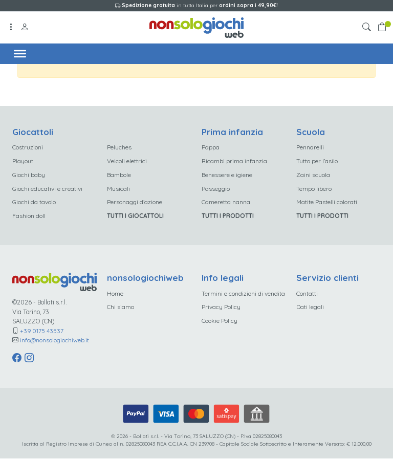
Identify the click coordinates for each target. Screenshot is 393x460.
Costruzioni (27, 147)
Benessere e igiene (227, 175)
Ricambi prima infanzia (234, 161)
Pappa (211, 147)
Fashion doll (29, 217)
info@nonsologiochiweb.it (55, 341)
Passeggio (216, 189)
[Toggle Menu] (20, 53)
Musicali (118, 189)
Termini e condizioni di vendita (243, 295)
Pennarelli (310, 147)
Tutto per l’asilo (317, 161)
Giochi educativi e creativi (47, 189)
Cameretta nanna (226, 203)
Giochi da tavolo (34, 203)
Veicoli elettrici (127, 161)
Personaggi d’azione (134, 203)
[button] (368, 27)
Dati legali (310, 309)
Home (115, 295)
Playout (22, 161)
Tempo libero (314, 189)
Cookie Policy (219, 322)
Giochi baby (28, 175)
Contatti (307, 295)
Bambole (119, 175)
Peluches (119, 147)
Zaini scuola (313, 175)
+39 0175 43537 (42, 332)
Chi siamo (120, 309)
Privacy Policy (221, 309)
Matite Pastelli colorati (326, 203)
